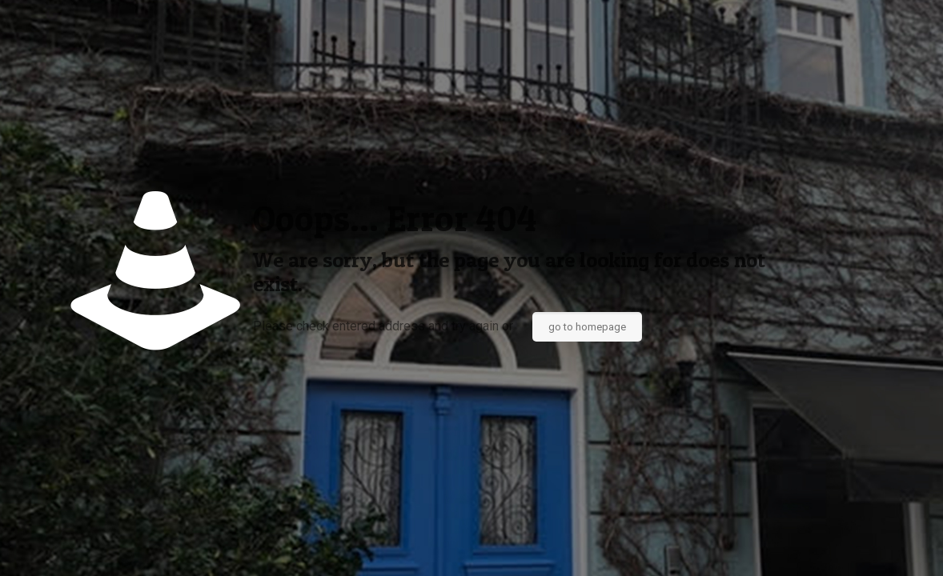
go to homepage (587, 327)
